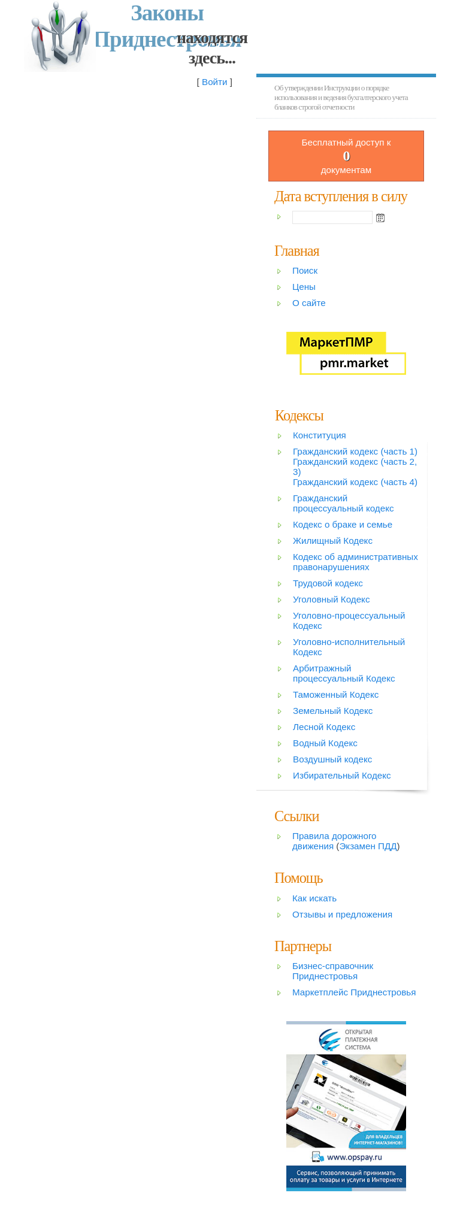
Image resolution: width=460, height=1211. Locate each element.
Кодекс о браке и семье (342, 524)
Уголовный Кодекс (331, 599)
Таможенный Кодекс (336, 694)
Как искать (314, 898)
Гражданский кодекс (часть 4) (355, 482)
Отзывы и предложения (342, 914)
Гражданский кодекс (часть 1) (355, 451)
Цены (304, 286)
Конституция (319, 435)
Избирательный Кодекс (342, 775)
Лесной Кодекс (324, 727)
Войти (215, 82)
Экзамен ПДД (368, 846)
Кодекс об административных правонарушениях (355, 562)
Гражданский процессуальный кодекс (343, 503)
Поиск (304, 270)
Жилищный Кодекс (333, 540)
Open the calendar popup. (380, 217)
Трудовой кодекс (328, 583)
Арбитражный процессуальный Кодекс (344, 673)
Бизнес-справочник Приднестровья (332, 971)
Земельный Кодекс (333, 711)
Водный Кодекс (325, 743)
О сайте (309, 303)
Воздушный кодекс (332, 759)
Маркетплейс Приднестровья (354, 992)
